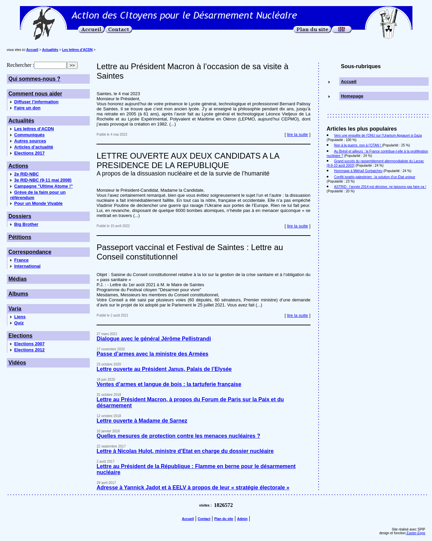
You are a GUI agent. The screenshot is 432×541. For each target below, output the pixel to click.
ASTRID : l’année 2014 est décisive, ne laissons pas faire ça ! (380, 187)
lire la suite (297, 134)
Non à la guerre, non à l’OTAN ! (358, 145)
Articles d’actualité (33, 147)
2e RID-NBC (26, 174)
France (21, 260)
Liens (20, 316)
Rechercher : (20, 65)
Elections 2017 (29, 153)
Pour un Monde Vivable (38, 203)
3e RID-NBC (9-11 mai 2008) (43, 180)
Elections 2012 (29, 349)
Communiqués (29, 134)
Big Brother (26, 224)
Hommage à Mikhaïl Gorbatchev (358, 171)
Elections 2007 (29, 343)
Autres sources (30, 140)
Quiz (19, 322)
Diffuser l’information (36, 101)
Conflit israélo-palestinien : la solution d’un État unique (374, 177)
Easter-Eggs (415, 533)
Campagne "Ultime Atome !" (43, 186)
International (27, 266)
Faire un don (27, 107)
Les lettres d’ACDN (34, 128)
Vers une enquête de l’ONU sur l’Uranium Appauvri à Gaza (378, 135)
